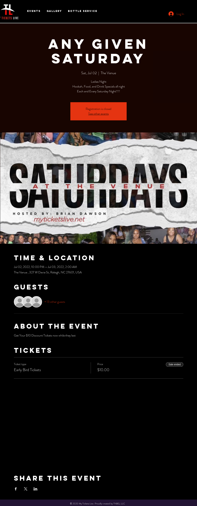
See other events (98, 113)
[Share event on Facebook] (16, 488)
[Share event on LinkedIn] (35, 488)
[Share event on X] (26, 488)
